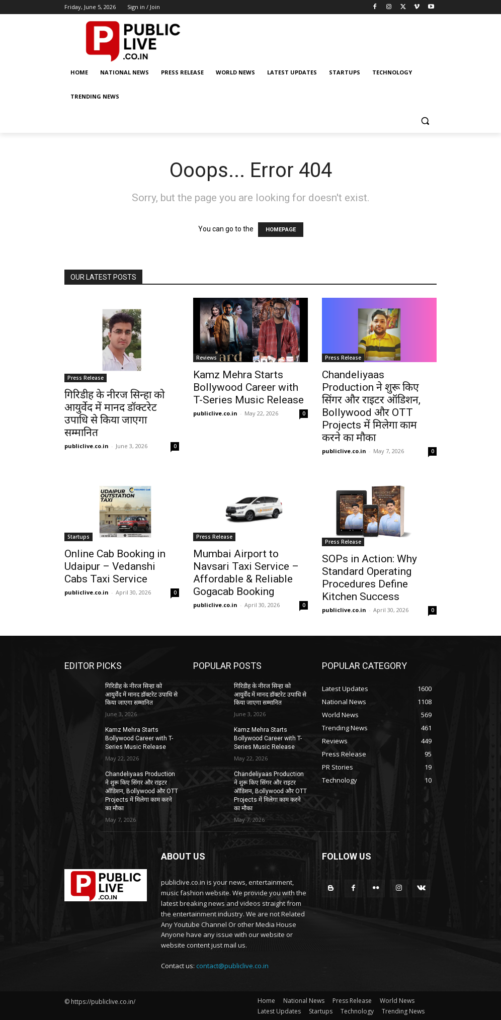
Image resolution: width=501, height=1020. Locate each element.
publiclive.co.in (86, 446)
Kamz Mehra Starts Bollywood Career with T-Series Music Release (248, 387)
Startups (78, 536)
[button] (425, 121)
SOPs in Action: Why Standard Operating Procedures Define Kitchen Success (369, 578)
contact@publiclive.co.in (232, 965)
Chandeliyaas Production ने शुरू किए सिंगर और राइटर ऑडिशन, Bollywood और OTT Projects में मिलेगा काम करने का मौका (371, 406)
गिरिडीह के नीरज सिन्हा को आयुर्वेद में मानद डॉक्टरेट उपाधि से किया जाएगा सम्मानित (114, 414)
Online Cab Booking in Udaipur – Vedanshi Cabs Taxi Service (114, 566)
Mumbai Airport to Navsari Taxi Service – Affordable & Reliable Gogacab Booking (246, 573)
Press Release (85, 377)
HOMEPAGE (281, 229)
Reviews (206, 357)
